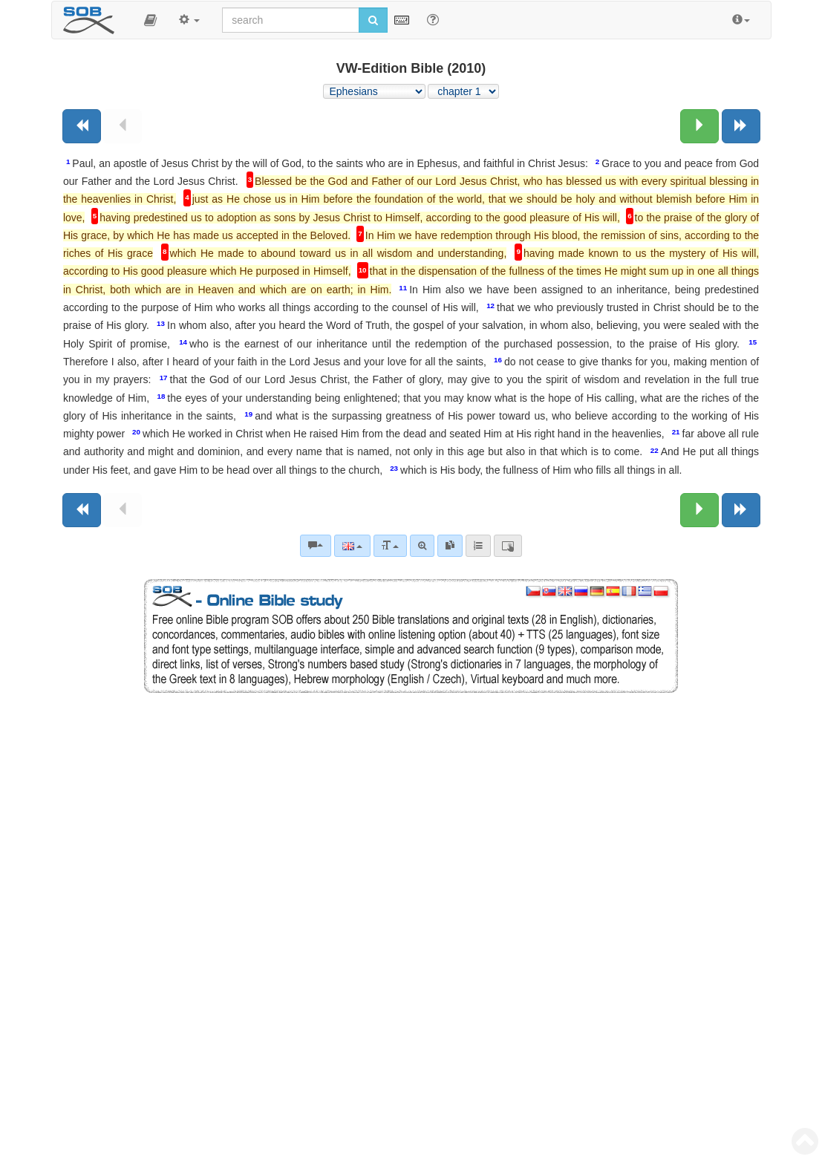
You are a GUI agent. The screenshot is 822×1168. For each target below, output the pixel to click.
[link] (450, 546)
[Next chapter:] (699, 126)
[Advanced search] (422, 546)
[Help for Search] (433, 19)
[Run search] (373, 20)
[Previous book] (81, 126)
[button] (150, 20)
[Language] (352, 546)
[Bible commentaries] (315, 546)
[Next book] (741, 126)
